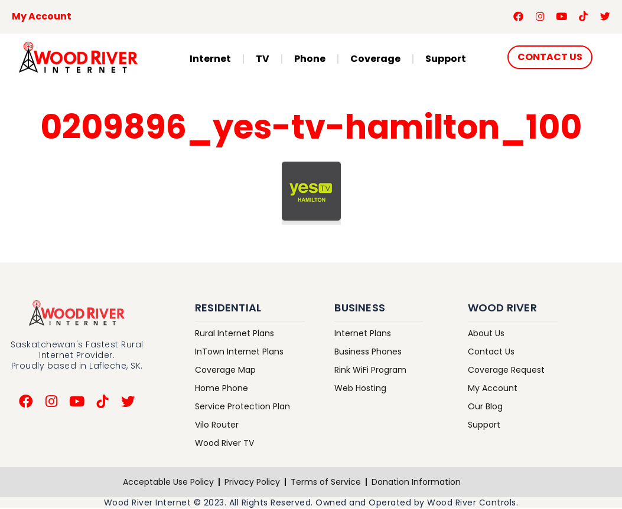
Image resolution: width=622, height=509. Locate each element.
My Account (41, 17)
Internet (210, 59)
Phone (309, 59)
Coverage (375, 59)
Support (445, 59)
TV (262, 59)
